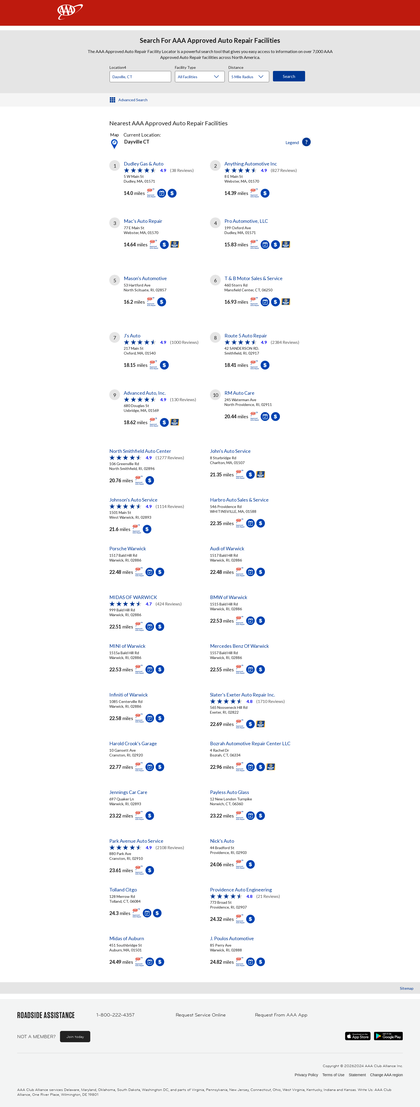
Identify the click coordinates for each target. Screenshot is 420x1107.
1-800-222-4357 (115, 1015)
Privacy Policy (306, 1075)
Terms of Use (333, 1075)
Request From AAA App (281, 1015)
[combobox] (142, 75)
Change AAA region (386, 1075)
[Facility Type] (204, 76)
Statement (357, 1075)
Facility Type (185, 66)
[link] (159, 178)
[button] (306, 142)
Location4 (118, 66)
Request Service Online (201, 1015)
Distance (235, 66)
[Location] (140, 76)
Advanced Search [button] (133, 99)
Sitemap (407, 988)
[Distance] (251, 76)
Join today (75, 1036)
